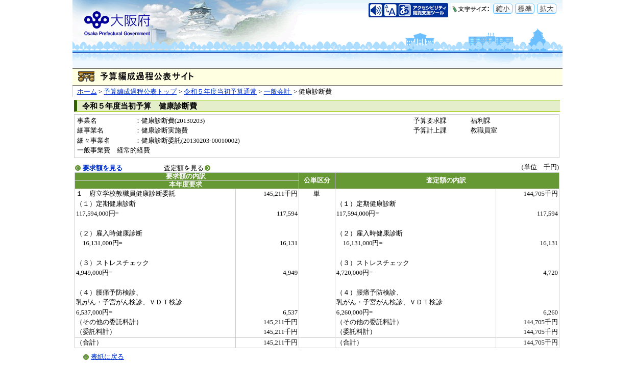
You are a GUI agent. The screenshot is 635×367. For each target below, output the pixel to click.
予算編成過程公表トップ (140, 91)
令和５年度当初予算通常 (220, 91)
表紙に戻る (107, 356)
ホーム (87, 91)
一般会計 (278, 91)
